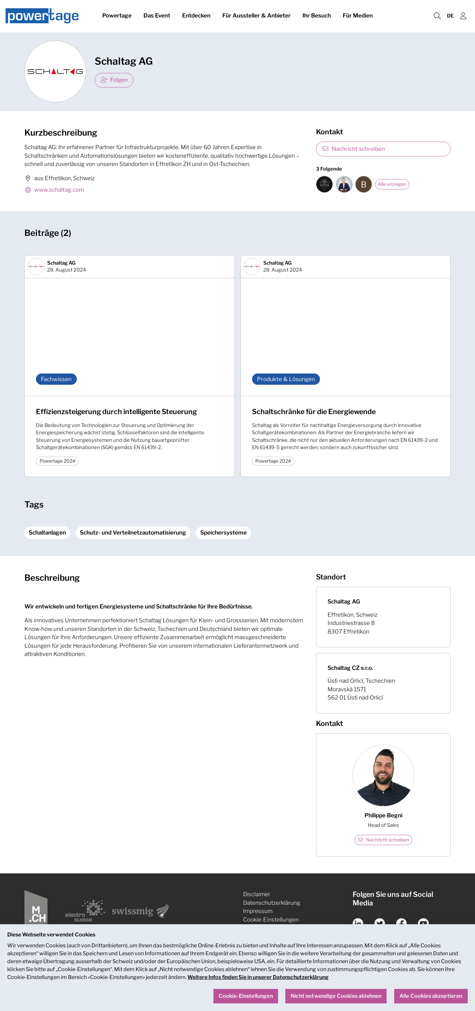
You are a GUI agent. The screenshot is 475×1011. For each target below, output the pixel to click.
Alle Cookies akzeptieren (430, 1002)
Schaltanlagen (47, 532)
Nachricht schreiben (353, 149)
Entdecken (196, 16)
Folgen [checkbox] (114, 80)
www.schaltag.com (54, 190)
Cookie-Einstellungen (271, 919)
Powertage (117, 16)
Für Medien (358, 16)
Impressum (257, 911)
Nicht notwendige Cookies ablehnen (336, 1002)
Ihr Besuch (316, 16)
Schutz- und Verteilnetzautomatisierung (133, 532)
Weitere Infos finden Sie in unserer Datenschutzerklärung (258, 983)
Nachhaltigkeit (261, 928)
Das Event (156, 16)
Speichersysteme (223, 532)
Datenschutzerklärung (271, 902)
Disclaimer (256, 894)
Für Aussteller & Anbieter (256, 16)
